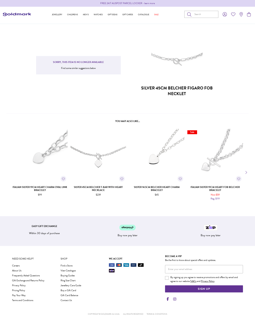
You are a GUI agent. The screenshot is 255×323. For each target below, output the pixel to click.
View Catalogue (68, 270)
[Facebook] (168, 299)
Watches (98, 14)
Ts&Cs (193, 281)
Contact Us (66, 300)
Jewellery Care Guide (71, 285)
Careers (16, 265)
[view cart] (249, 14)
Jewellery (57, 14)
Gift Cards (127, 14)
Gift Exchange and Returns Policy (28, 280)
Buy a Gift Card (68, 290)
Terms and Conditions (22, 300)
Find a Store (66, 265)
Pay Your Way (19, 295)
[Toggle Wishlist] (63, 179)
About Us (16, 270)
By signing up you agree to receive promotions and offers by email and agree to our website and (204, 279)
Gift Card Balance (69, 295)
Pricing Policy (18, 290)
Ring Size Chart (68, 280)
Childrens (72, 14)
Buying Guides (68, 275)
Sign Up (204, 289)
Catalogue (143, 14)
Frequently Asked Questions (26, 275)
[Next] (246, 172)
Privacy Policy (19, 285)
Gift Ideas (112, 14)
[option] (127, 3)
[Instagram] (174, 299)
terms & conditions (157, 314)
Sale (156, 14)
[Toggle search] (190, 14)
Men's (86, 14)
